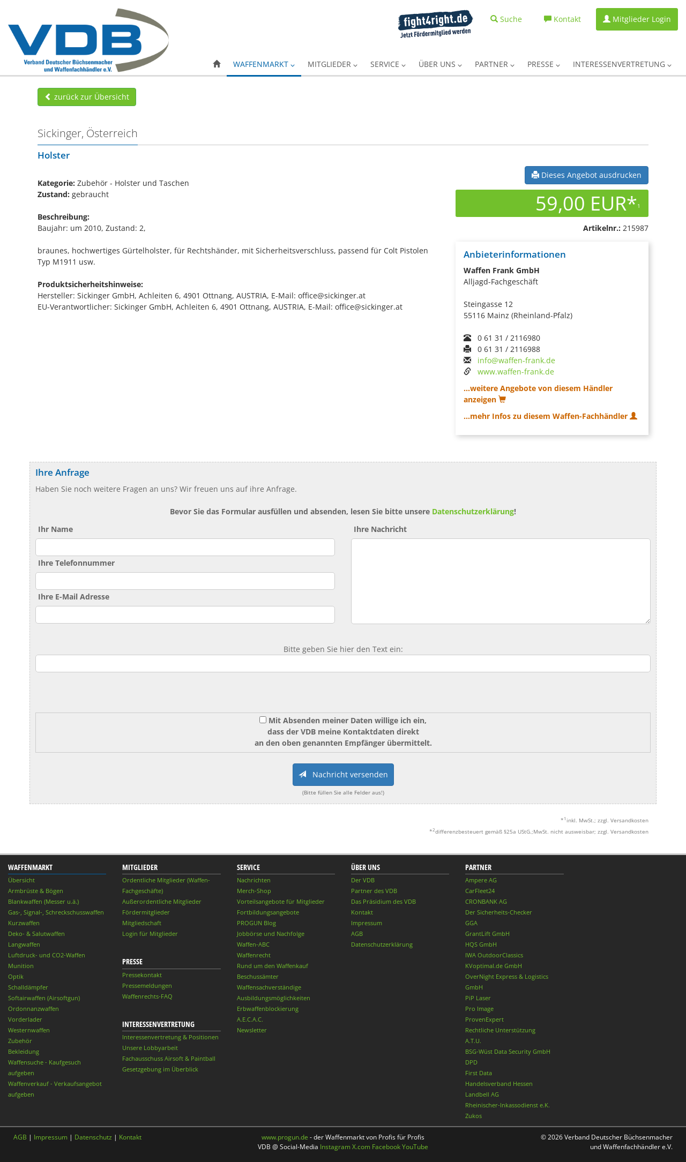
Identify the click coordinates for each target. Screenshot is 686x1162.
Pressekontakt (142, 975)
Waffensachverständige (269, 987)
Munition (21, 966)
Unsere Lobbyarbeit (150, 1048)
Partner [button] (494, 64)
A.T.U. (473, 1041)
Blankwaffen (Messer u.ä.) (43, 901)
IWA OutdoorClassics (494, 955)
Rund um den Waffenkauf (272, 966)
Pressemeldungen (147, 985)
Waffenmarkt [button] (264, 64)
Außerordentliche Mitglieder (162, 901)
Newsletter (252, 1030)
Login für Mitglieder (150, 933)
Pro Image (479, 1008)
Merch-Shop (254, 891)
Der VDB (363, 880)
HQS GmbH (481, 944)
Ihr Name (55, 529)
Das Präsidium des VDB (383, 901)
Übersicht (21, 880)
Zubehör (20, 1041)
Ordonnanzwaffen (33, 1008)
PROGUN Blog (256, 923)
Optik (16, 976)
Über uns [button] (440, 64)
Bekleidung (23, 1051)
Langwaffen (24, 944)
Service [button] (388, 64)
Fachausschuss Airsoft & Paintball (168, 1058)
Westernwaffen (29, 1030)
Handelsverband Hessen (499, 1083)
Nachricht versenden (343, 774)
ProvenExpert (484, 1019)
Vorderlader (25, 1019)
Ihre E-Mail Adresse (73, 596)
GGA (471, 923)
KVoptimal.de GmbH (493, 966)
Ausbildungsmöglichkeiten (273, 998)
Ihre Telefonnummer (76, 563)
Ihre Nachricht (380, 529)
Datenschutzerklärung (473, 511)
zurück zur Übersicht (86, 97)
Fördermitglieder (146, 912)
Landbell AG (482, 1094)
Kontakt (362, 912)
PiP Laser (478, 998)
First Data (478, 1073)
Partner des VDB (374, 891)
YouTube (415, 1146)
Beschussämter (258, 976)
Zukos (473, 1116)
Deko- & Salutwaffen (36, 933)
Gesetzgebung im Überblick (160, 1069)
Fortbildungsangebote (268, 912)
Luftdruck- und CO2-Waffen (46, 955)
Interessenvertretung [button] (622, 64)
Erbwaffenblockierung (268, 1008)
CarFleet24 (480, 891)
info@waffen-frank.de (516, 360)
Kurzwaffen (24, 923)
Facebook (386, 1146)
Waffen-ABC (253, 944)
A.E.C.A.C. (250, 1019)
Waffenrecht (254, 955)
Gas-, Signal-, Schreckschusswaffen (56, 912)
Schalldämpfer (28, 987)
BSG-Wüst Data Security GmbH (507, 1051)
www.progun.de (285, 1137)
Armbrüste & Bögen (35, 891)
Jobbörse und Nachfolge (270, 933)
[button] (216, 64)
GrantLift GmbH (487, 933)
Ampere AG (481, 880)
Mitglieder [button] (332, 64)
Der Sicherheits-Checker (498, 912)
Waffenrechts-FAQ (147, 996)
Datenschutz (93, 1137)
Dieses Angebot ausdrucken (587, 175)
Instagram (335, 1146)
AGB (357, 933)
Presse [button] (543, 64)
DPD (471, 1062)
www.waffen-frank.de (516, 371)
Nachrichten (254, 880)
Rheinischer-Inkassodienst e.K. (507, 1105)
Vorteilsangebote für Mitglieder (281, 901)
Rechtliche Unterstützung (500, 1030)
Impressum (366, 923)
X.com (361, 1146)
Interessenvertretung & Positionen (170, 1037)
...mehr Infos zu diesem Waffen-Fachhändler (550, 416)
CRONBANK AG (486, 901)
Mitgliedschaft (141, 923)
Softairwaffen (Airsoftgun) (44, 998)
